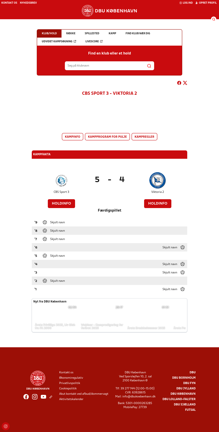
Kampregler (144, 137)
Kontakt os (9, 3)
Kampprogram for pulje (107, 137)
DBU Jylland (186, 388)
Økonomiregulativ (71, 378)
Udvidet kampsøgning (59, 41)
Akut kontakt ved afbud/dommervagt (83, 394)
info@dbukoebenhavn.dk (138, 396)
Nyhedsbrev (28, 3)
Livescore (93, 41)
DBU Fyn (189, 383)
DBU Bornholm (184, 378)
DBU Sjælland (185, 404)
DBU (193, 372)
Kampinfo (72, 137)
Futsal (190, 410)
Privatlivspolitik (69, 383)
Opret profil (206, 2)
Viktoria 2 (157, 192)
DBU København (183, 394)
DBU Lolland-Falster (179, 399)
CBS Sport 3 (61, 192)
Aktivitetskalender (71, 399)
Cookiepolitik (68, 388)
